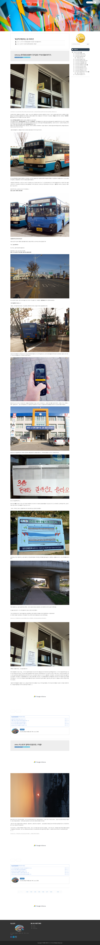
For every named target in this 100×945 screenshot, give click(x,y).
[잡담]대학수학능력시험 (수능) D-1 (17, 719)
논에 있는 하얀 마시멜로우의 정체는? (18, 725)
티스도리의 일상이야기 (18, 57)
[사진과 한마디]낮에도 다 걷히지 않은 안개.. (19, 872)
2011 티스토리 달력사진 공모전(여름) (18, 722)
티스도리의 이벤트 (80, 53)
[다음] (61, 892)
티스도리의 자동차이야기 (82, 71)
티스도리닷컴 (50, 942)
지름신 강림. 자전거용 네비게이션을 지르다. (19, 720)
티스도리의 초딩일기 (80, 74)
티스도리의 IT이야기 (80, 55)
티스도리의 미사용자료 (80, 63)
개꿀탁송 (35, 2)
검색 (88, 44)
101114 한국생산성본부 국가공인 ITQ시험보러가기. (31, 41)
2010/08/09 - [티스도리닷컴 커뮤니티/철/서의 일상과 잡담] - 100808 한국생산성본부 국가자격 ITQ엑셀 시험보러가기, (33, 111)
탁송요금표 (27, 2)
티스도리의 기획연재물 (80, 62)
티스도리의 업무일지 (80, 56)
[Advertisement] (39, 696)
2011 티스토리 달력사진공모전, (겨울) (28, 44)
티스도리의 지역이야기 (80, 70)
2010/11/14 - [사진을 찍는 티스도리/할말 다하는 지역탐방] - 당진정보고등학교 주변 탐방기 (28, 618)
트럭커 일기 (80, 57)
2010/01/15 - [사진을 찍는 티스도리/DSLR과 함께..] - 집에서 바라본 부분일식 (24, 833)
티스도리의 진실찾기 (80, 59)
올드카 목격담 (81, 73)
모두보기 (78, 52)
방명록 (42, 2)
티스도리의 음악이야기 (80, 67)
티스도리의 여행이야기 (81, 64)
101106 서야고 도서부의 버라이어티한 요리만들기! (20, 874)
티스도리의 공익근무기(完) (81, 60)
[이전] (19, 892)
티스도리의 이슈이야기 (80, 66)
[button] (7, 15)
